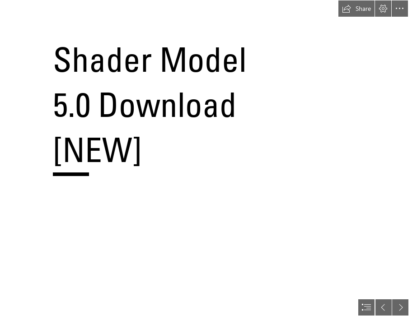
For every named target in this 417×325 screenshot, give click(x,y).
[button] (356, 8)
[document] (208, 162)
